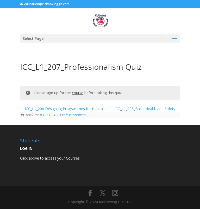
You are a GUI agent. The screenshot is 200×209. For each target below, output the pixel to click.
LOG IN (26, 148)
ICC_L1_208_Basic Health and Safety (147, 108)
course (77, 92)
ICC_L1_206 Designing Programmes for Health (61, 108)
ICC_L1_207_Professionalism (63, 114)
